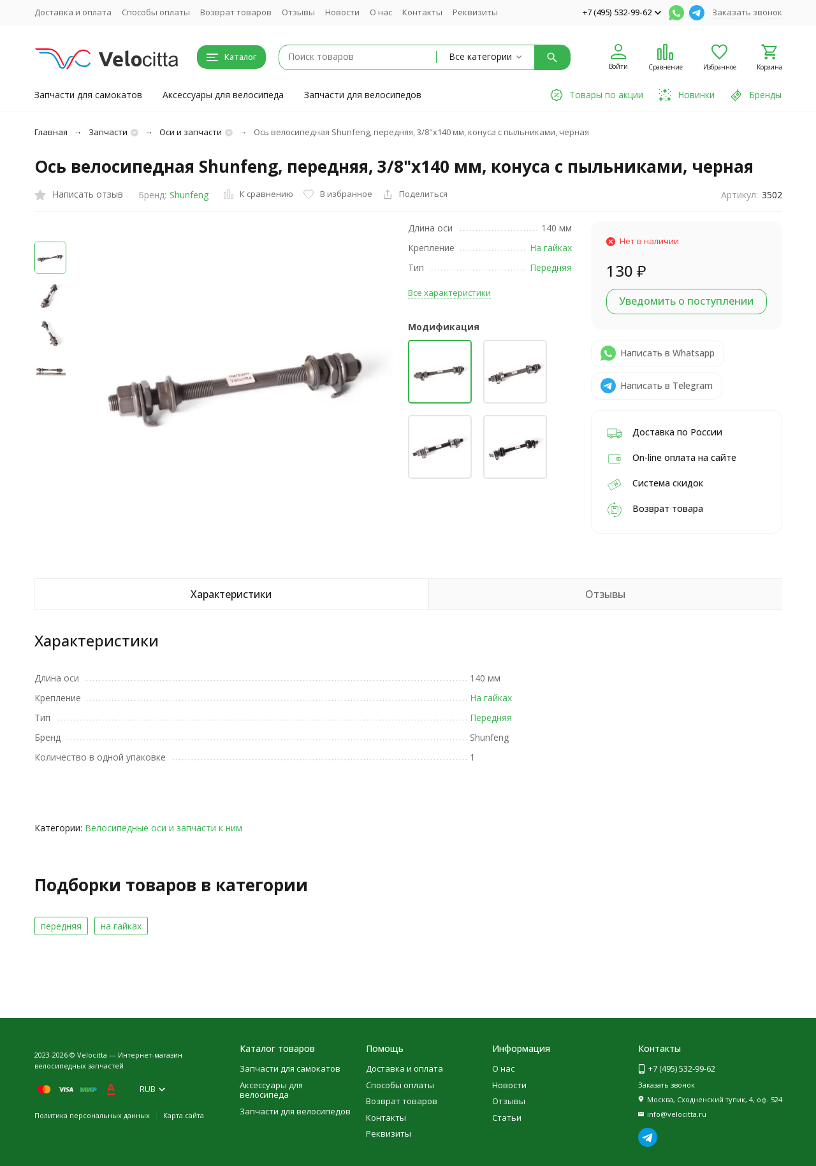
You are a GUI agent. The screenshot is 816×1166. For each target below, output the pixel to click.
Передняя (551, 267)
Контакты (422, 12)
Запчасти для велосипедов (362, 95)
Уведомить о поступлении (686, 301)
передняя (61, 926)
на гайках (121, 926)
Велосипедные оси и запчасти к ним (163, 828)
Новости (342, 12)
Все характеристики (449, 292)
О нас (381, 12)
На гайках (551, 248)
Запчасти (108, 132)
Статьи (506, 1117)
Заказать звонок (747, 12)
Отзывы (298, 12)
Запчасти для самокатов (88, 95)
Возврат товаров (236, 12)
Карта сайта (183, 1115)
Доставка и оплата (73, 12)
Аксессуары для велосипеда (223, 95)
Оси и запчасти (190, 132)
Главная (51, 132)
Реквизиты (475, 12)
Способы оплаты (156, 12)
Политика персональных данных (92, 1115)
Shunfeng (189, 195)
